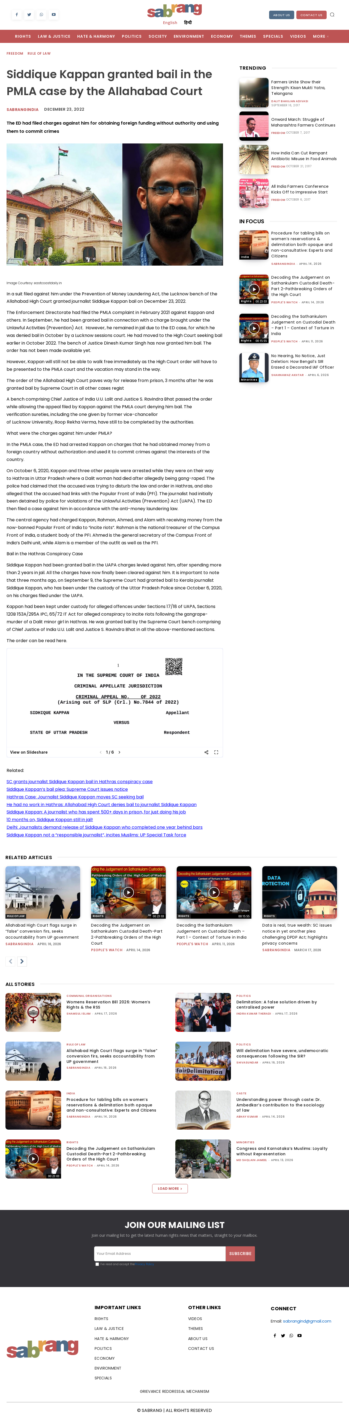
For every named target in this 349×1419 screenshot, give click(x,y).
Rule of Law (39, 53)
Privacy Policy (144, 1264)
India (245, 257)
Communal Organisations (89, 996)
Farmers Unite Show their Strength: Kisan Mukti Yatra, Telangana (297, 87)
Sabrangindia (22, 109)
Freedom (15, 53)
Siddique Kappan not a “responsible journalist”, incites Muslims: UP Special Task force (96, 835)
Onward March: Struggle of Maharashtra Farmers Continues (302, 122)
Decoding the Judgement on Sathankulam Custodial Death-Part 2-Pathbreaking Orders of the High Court (303, 286)
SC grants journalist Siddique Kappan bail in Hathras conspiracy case (80, 781)
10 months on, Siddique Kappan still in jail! (50, 819)
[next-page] (22, 961)
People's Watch (284, 302)
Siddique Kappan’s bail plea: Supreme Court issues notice (67, 789)
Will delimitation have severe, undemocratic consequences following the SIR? (282, 1053)
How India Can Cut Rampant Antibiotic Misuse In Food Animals (302, 155)
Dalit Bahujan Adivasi (289, 101)
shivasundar (247, 1062)
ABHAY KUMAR (247, 1117)
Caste (241, 1093)
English (170, 22)
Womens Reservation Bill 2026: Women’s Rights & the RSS (109, 1004)
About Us (281, 15)
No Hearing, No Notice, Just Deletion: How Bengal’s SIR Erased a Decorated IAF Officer (302, 361)
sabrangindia (283, 264)
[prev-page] (10, 961)
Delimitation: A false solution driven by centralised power (276, 1004)
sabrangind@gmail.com (307, 1321)
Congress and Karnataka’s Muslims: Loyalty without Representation (281, 1151)
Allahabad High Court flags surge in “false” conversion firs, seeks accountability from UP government (42, 931)
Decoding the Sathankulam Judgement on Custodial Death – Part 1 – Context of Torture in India (303, 325)
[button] (332, 14)
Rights (246, 301)
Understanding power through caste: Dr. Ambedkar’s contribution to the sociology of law (280, 1105)
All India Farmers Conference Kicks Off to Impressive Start (304, 189)
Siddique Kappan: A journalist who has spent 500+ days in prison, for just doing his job (96, 812)
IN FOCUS (251, 221)
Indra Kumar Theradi (253, 1014)
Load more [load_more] (170, 1188)
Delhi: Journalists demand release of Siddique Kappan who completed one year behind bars (105, 827)
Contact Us (311, 15)
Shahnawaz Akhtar (287, 375)
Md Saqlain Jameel (251, 1160)
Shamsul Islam (79, 1014)
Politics (243, 996)
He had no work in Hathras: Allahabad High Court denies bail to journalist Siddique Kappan (102, 804)
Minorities (249, 380)
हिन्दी (188, 22)
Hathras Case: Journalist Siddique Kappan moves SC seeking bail (75, 797)
